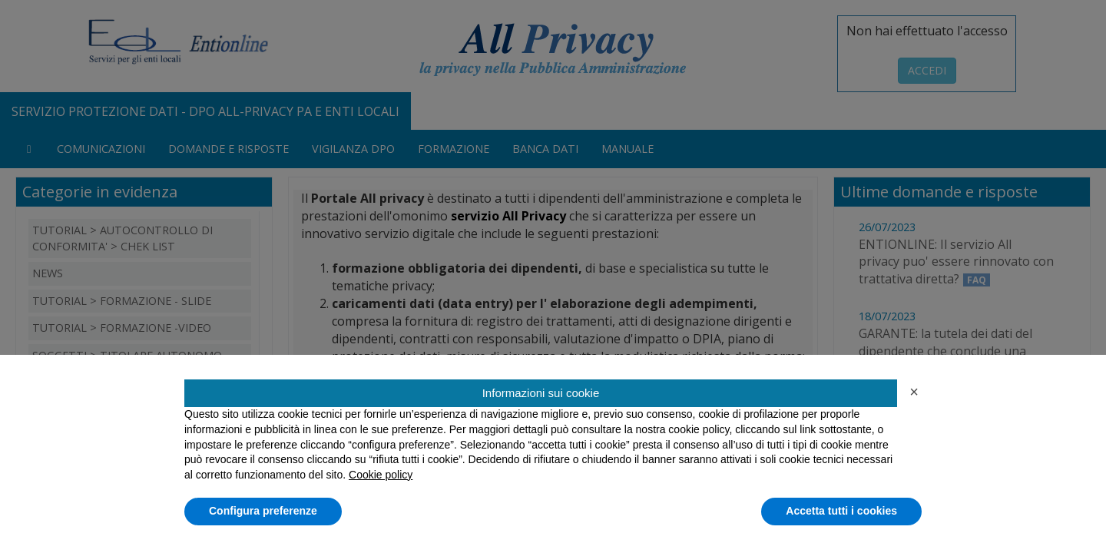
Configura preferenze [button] (263, 511)
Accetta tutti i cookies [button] (841, 511)
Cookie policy (380, 475)
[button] (914, 391)
